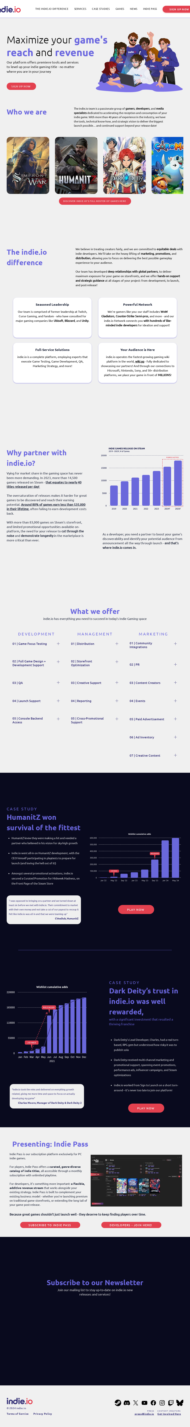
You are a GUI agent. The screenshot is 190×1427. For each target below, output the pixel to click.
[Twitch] (170, 1402)
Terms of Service (18, 1413)
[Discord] (126, 1402)
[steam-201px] (117, 1402)
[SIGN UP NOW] (21, 86)
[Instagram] (162, 1402)
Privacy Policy (42, 1413)
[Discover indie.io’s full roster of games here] (95, 201)
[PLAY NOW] (136, 909)
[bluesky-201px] (179, 1402)
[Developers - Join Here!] (131, 1225)
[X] (135, 1402)
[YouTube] (144, 1402)
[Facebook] (153, 1402)
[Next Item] (174, 165)
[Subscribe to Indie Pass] (50, 1225)
